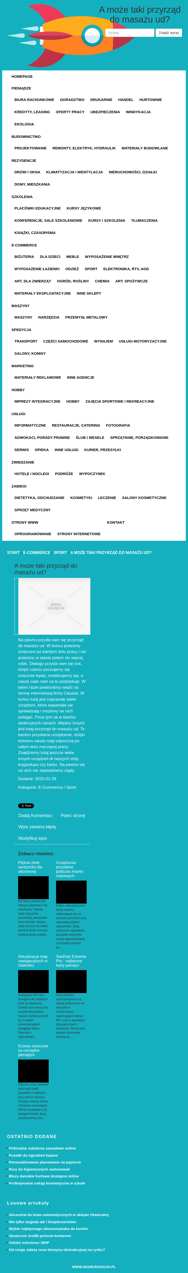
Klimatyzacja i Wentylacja (74, 172)
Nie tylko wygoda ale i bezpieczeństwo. (43, 1222)
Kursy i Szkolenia (106, 220)
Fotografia (118, 425)
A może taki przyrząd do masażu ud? (111, 553)
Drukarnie (101, 100)
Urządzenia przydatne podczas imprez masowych (69, 869)
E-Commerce (24, 245)
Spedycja (21, 330)
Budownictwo (26, 136)
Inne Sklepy (89, 293)
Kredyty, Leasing (32, 112)
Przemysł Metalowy (86, 317)
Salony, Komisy (30, 353)
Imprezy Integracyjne (37, 401)
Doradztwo (72, 100)
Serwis (21, 450)
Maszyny (20, 306)
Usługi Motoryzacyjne (143, 341)
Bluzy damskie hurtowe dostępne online (44, 1176)
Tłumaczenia (144, 220)
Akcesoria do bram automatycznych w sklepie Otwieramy (59, 1215)
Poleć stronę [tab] (73, 815)
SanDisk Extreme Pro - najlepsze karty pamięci (71, 960)
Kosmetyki (81, 498)
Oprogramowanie (32, 534)
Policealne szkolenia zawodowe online (42, 1148)
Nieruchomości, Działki (133, 172)
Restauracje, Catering (76, 425)
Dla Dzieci (50, 257)
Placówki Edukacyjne (37, 208)
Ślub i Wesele (90, 437)
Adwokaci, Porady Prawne (42, 437)
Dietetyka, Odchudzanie (39, 498)
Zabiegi (19, 486)
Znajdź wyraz (169, 33)
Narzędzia (48, 317)
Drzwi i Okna (27, 172)
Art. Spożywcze (131, 281)
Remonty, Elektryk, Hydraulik (84, 148)
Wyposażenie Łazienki (36, 269)
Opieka (42, 450)
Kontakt (116, 522)
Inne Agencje (80, 377)
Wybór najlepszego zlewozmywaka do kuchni (48, 1229)
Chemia (102, 281)
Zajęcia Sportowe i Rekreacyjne (119, 401)
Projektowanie (30, 148)
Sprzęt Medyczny (32, 510)
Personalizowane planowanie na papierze (45, 1162)
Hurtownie (150, 100)
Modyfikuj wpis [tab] (32, 838)
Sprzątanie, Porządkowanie (139, 437)
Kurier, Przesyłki (102, 450)
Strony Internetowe (79, 534)
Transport (25, 341)
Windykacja (138, 112)
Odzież (72, 269)
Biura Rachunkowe (34, 100)
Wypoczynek (92, 474)
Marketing (23, 366)
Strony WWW (25, 522)
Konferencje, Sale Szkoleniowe (48, 220)
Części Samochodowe (65, 341)
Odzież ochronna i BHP (29, 1242)
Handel (126, 100)
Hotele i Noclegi (31, 474)
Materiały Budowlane (145, 148)
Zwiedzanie (23, 462)
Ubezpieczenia (105, 112)
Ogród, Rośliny (73, 281)
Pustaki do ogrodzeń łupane (33, 1155)
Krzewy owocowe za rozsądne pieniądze (33, 1050)
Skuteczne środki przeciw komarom (40, 1236)
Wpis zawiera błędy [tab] (37, 826)
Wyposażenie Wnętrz (107, 257)
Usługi (18, 414)
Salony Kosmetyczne (144, 498)
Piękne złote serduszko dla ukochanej (30, 867)
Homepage (22, 76)
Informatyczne (30, 425)
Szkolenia (22, 197)
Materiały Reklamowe (37, 377)
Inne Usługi (66, 450)
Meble (72, 257)
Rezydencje (24, 160)
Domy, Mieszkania (32, 184)
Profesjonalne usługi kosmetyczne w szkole (47, 1183)
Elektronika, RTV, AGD (126, 269)
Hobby (18, 390)
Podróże (64, 474)
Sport (91, 269)
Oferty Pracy (70, 112)
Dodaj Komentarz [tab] (35, 815)
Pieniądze (21, 88)
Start (13, 553)
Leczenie (107, 498)
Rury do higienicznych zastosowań (39, 1169)
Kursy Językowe (84, 208)
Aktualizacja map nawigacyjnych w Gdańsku (33, 960)
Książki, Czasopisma (35, 233)
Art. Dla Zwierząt (32, 281)
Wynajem (103, 341)
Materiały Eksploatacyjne (42, 293)
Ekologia (24, 124)
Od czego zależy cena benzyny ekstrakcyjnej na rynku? (57, 1250)
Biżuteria (24, 257)
